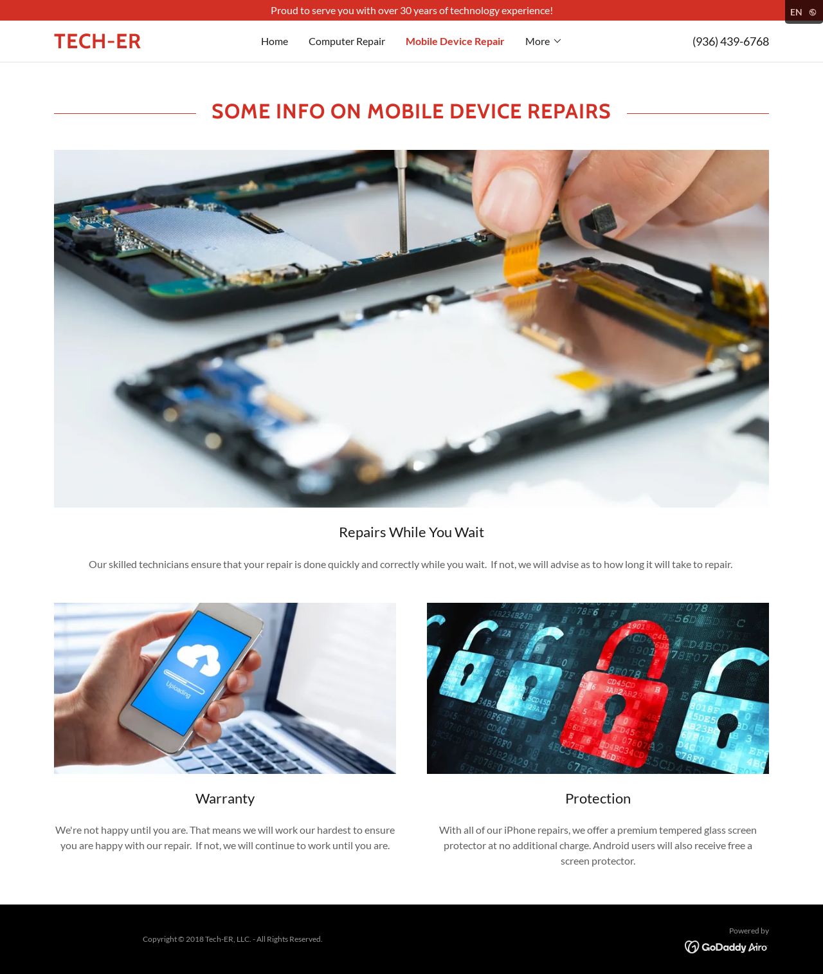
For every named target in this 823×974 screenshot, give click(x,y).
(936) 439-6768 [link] (730, 41)
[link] (143, 44)
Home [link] (274, 41)
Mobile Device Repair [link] (455, 41)
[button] (544, 41)
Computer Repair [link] (347, 41)
